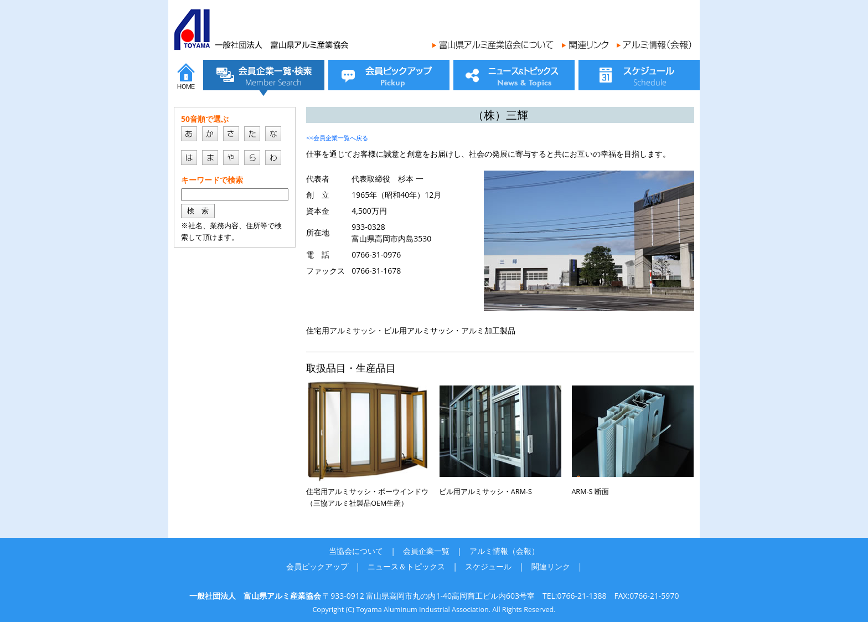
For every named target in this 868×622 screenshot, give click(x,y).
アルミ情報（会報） (504, 551)
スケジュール (488, 566)
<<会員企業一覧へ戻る (337, 137)
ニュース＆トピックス (406, 566)
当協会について (356, 551)
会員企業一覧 (426, 551)
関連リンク (550, 566)
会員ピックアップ (317, 566)
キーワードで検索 (212, 179)
